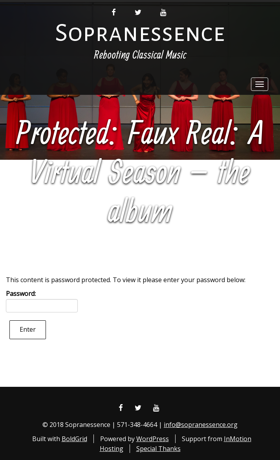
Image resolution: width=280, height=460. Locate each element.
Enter (28, 329)
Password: (42, 300)
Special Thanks (158, 448)
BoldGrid (74, 438)
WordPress (152, 438)
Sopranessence (140, 33)
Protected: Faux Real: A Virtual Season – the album (140, 173)
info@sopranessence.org (201, 424)
